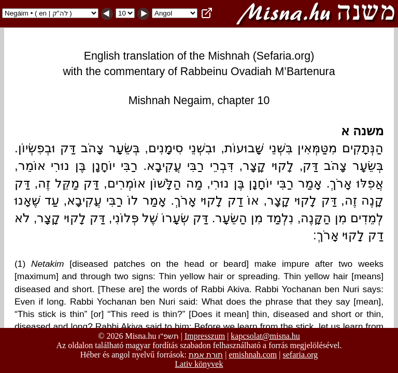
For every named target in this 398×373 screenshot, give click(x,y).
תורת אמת (206, 354)
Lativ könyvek (199, 364)
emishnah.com (253, 354)
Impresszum (204, 336)
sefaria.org (300, 354)
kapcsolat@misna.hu (265, 336)
